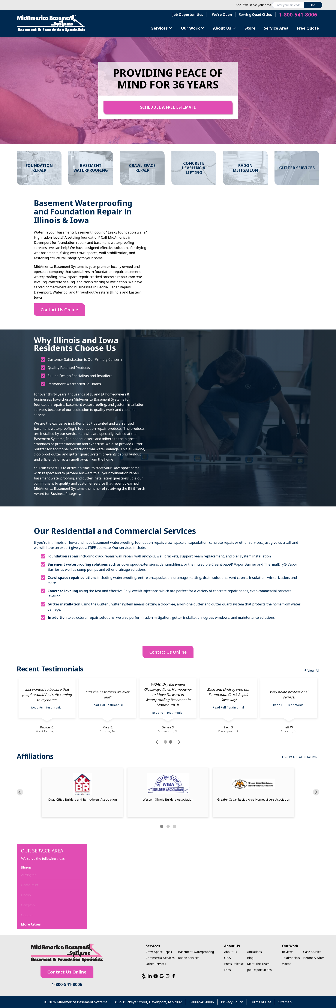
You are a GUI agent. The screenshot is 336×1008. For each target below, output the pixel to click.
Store (249, 28)
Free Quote (308, 28)
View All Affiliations (302, 757)
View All (313, 670)
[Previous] (20, 792)
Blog (250, 958)
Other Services (156, 964)
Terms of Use (260, 1002)
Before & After (313, 958)
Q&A (227, 958)
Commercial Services (160, 958)
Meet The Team (258, 964)
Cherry (26, 895)
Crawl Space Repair (159, 952)
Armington (28, 875)
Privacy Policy (232, 1002)
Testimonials (291, 958)
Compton (28, 905)
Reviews (287, 952)
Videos (286, 964)
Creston (27, 915)
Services (161, 28)
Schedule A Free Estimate (168, 107)
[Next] (316, 792)
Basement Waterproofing (196, 952)
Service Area (276, 28)
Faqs (227, 970)
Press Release (234, 964)
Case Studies (312, 952)
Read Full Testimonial (47, 707)
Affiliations (254, 952)
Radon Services (188, 958)
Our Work (192, 28)
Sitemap (285, 1002)
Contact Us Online (59, 310)
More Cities (31, 924)
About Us (224, 28)
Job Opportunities (187, 14)
